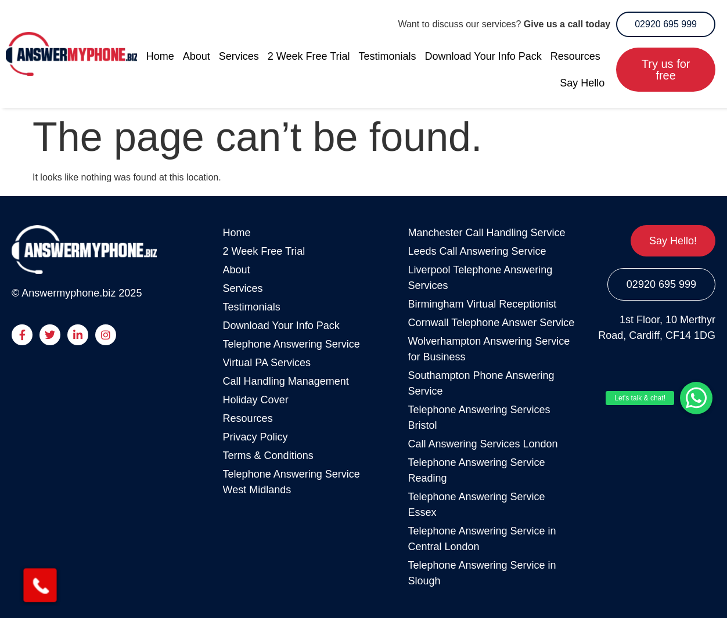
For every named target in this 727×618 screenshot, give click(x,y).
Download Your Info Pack (483, 56)
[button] (696, 398)
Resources (575, 56)
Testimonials (387, 56)
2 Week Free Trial (309, 56)
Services (239, 56)
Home (160, 56)
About (196, 56)
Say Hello (582, 83)
